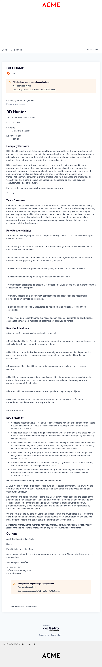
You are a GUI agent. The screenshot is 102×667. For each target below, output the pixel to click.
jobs (4, 50)
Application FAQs (14, 567)
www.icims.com (14, 573)
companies (16, 50)
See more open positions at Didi (24, 606)
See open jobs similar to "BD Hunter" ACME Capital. (34, 89)
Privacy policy (44, 635)
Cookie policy (56, 635)
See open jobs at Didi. (22, 86)
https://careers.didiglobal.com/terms (64, 527)
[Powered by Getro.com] (51, 628)
